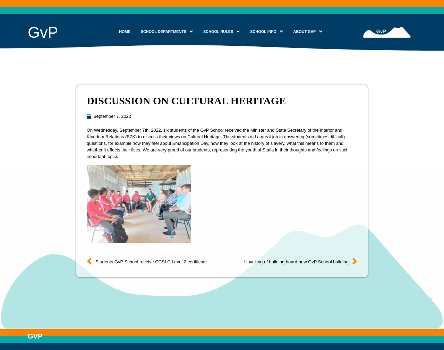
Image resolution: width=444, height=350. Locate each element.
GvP (43, 32)
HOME (124, 31)
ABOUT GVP (308, 31)
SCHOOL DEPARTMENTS (167, 31)
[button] (167, 32)
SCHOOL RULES (221, 31)
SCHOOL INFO (266, 31)
